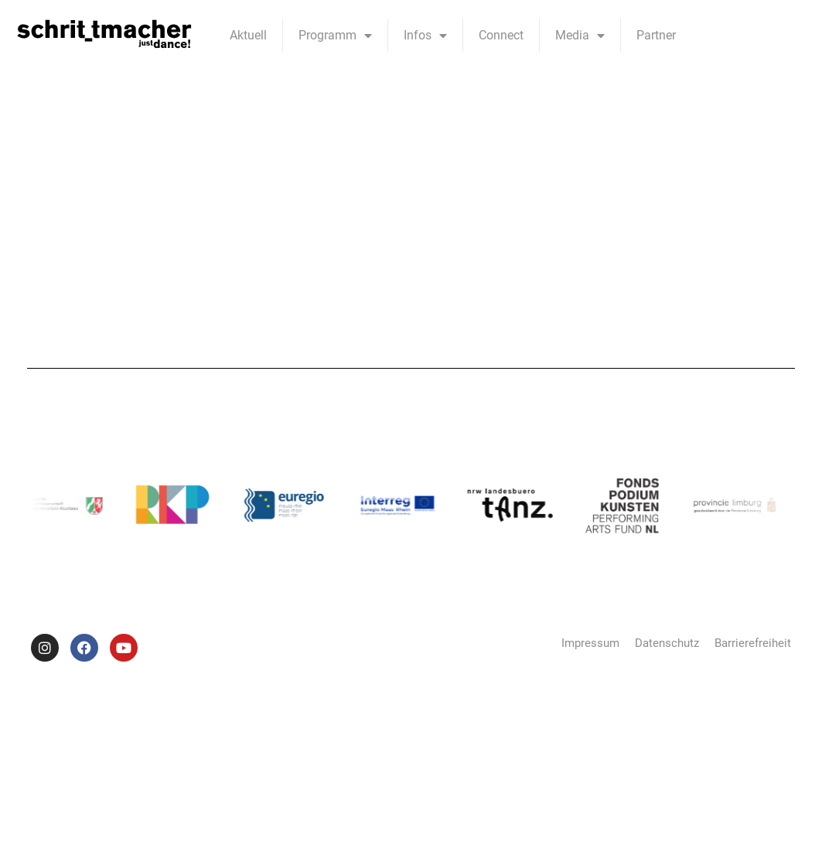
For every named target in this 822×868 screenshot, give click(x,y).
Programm (335, 35)
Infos (425, 35)
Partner (656, 35)
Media (580, 35)
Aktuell (248, 35)
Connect (501, 35)
